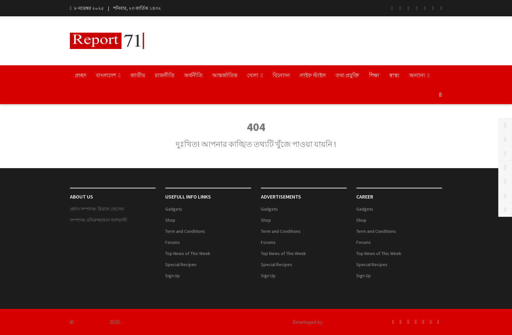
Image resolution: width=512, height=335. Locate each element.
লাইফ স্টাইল (313, 75)
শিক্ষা (374, 75)
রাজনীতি (164, 75)
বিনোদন (281, 75)
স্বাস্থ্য (394, 75)
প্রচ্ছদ (80, 75)
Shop (170, 220)
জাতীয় (137, 75)
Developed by (307, 322)
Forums (172, 242)
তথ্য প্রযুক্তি (347, 75)
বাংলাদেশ (108, 75)
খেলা (255, 75)
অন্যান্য (419, 75)
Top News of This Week (187, 253)
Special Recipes (181, 264)
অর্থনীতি (193, 75)
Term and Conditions (185, 231)
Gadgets (173, 209)
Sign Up (172, 276)
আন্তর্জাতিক (224, 75)
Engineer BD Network (348, 322)
